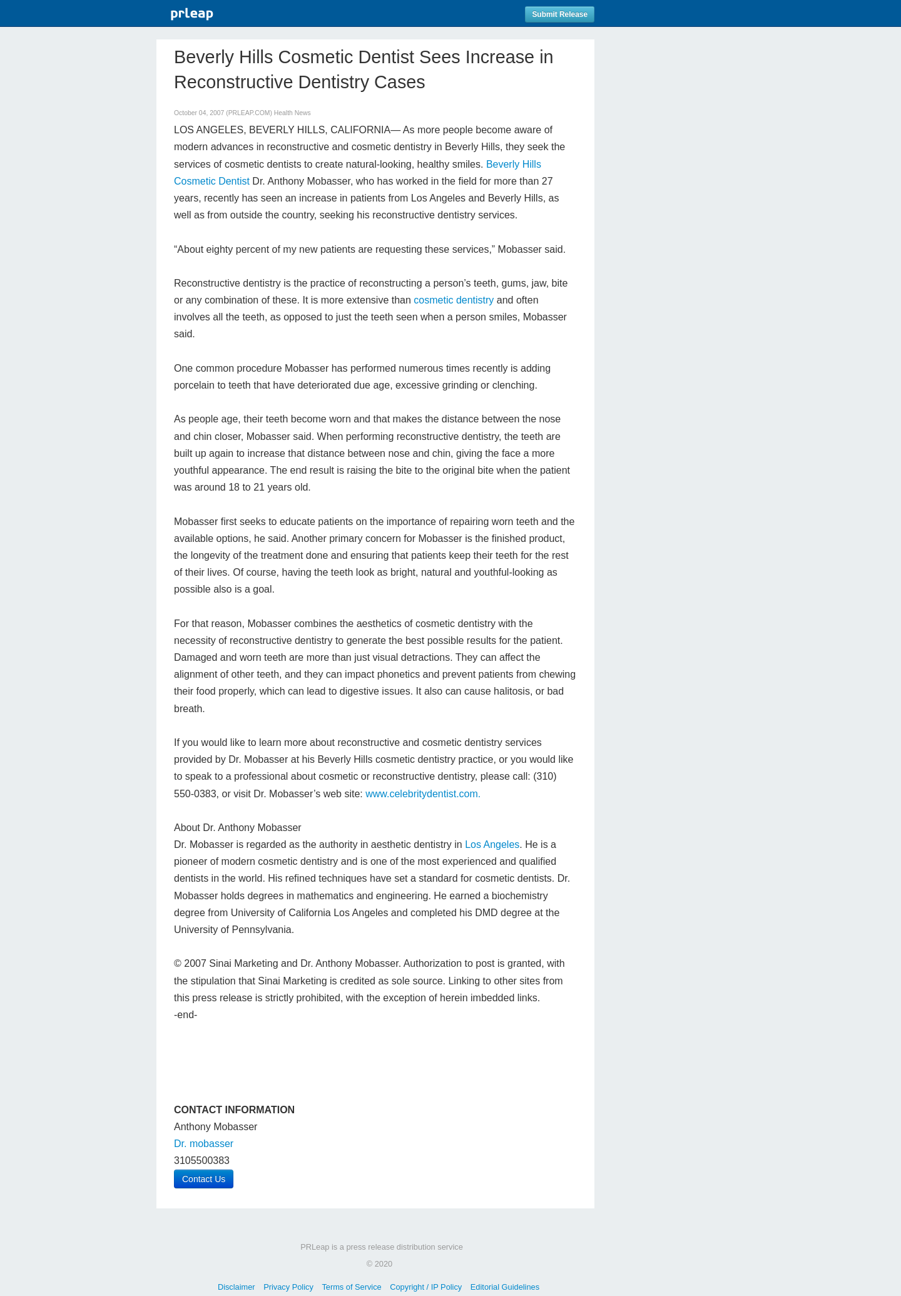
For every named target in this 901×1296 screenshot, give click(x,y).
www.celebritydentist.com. (423, 793)
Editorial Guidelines (505, 1287)
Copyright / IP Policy (426, 1287)
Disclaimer (236, 1287)
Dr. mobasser (203, 1143)
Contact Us (203, 1179)
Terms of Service (351, 1287)
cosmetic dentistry (454, 300)
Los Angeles (492, 844)
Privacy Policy (288, 1287)
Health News (292, 113)
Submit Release (560, 14)
